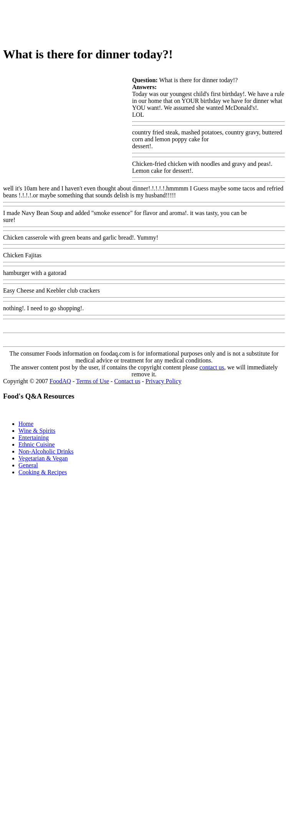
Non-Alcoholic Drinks (46, 451)
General (28, 465)
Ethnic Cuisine (36, 444)
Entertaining (33, 437)
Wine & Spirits (36, 430)
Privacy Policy (164, 381)
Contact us (127, 381)
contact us (211, 367)
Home (25, 423)
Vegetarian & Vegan (43, 458)
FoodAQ (60, 381)
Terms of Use (92, 381)
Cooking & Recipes (42, 472)
